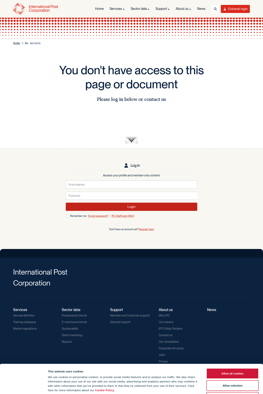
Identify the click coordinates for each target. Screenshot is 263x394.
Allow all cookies (233, 346)
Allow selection (232, 358)
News (211, 310)
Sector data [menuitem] (139, 9)
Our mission (166, 322)
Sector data (71, 310)
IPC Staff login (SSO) (123, 216)
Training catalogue (24, 322)
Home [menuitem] (99, 9)
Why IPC (164, 315)
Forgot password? (98, 216)
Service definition (24, 315)
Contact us (165, 335)
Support (116, 310)
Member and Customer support (130, 315)
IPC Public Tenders (170, 328)
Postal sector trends (74, 315)
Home (16, 43)
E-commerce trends (74, 322)
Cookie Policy (104, 362)
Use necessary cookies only (232, 370)
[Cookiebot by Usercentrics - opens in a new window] (24, 387)
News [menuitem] (201, 9)
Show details (197, 386)
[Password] (131, 196)
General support (120, 322)
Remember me (78, 216)
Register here (146, 229)
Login (131, 207)
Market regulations (25, 328)
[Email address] (131, 185)
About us (166, 310)
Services (20, 310)
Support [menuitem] (161, 9)
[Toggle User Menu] (235, 9)
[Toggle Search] (215, 9)
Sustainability (70, 328)
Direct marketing (72, 335)
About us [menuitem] (182, 9)
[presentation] (131, 140)
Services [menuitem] (116, 9)
